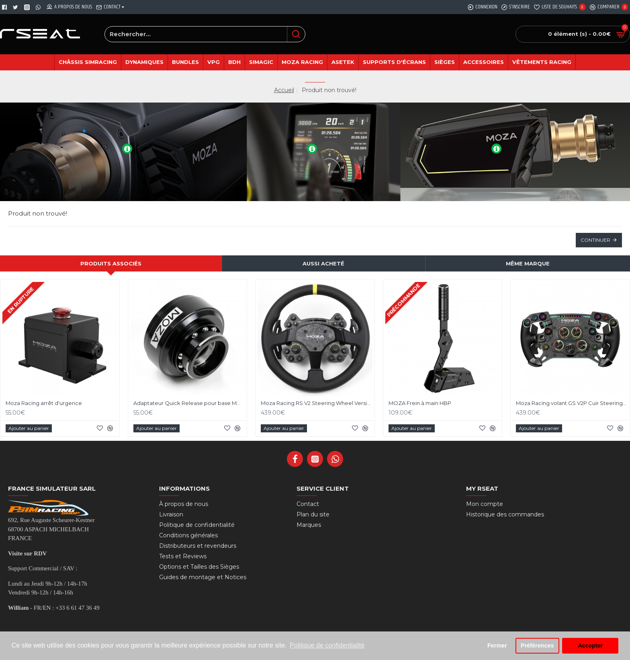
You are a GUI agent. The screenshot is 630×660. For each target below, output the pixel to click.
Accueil (284, 90)
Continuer (595, 240)
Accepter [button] (590, 645)
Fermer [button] (497, 645)
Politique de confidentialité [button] (327, 645)
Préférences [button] (537, 645)
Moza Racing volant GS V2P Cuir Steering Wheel (572, 403)
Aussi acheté (323, 263)
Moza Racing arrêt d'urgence (44, 403)
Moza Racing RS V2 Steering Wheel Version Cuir (316, 403)
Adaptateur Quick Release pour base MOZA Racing (189, 403)
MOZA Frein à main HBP (420, 403)
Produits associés (110, 263)
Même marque (528, 263)
